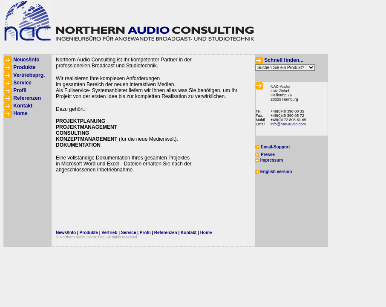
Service (22, 83)
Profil (19, 90)
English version (276, 171)
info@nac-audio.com (288, 124)
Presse (268, 154)
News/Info (66, 232)
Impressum (271, 160)
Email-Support (275, 147)
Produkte (24, 67)
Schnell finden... (283, 60)
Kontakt (22, 106)
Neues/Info (26, 60)
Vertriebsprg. (29, 75)
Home (20, 113)
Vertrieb (109, 232)
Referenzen (27, 98)
